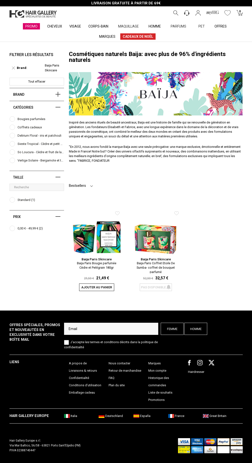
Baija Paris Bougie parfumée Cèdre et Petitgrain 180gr (96, 265)
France (176, 416)
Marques (154, 363)
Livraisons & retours (83, 370)
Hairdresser (196, 372)
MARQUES (107, 36)
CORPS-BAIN (98, 26)
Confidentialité (79, 378)
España (141, 416)
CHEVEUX (54, 26)
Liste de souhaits (160, 392)
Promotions (156, 400)
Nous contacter (119, 363)
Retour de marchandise (125, 370)
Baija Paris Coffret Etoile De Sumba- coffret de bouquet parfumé (156, 267)
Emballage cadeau (82, 392)
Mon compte (157, 370)
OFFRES (221, 26)
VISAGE (75, 26)
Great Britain (214, 416)
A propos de (78, 363)
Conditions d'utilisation (85, 385)
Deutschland (111, 416)
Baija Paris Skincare (97, 259)
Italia (70, 416)
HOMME (155, 26)
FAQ (111, 378)
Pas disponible (156, 287)
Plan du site (117, 385)
